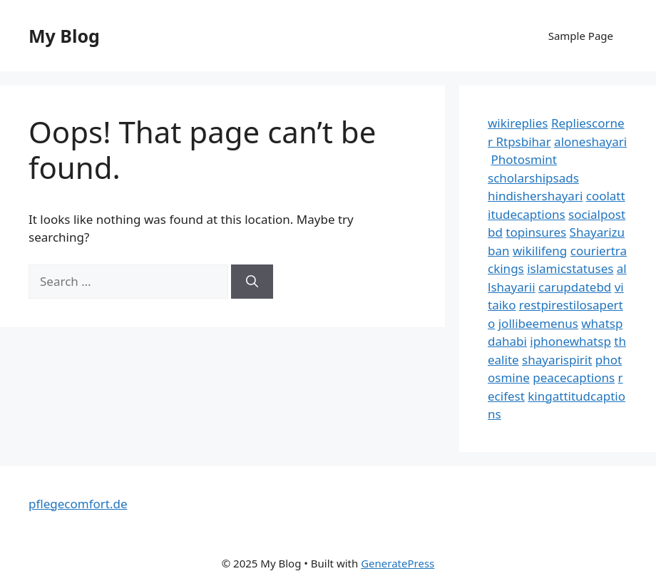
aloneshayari (590, 141)
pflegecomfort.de (78, 503)
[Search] (252, 281)
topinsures (536, 232)
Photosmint (524, 159)
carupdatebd (574, 287)
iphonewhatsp (570, 341)
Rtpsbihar (523, 141)
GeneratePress (397, 563)
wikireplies (518, 123)
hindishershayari (535, 195)
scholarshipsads (533, 178)
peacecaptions (574, 377)
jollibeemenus (538, 323)
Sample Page (580, 36)
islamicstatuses (570, 268)
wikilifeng (540, 250)
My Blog (64, 36)
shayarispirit (557, 359)
